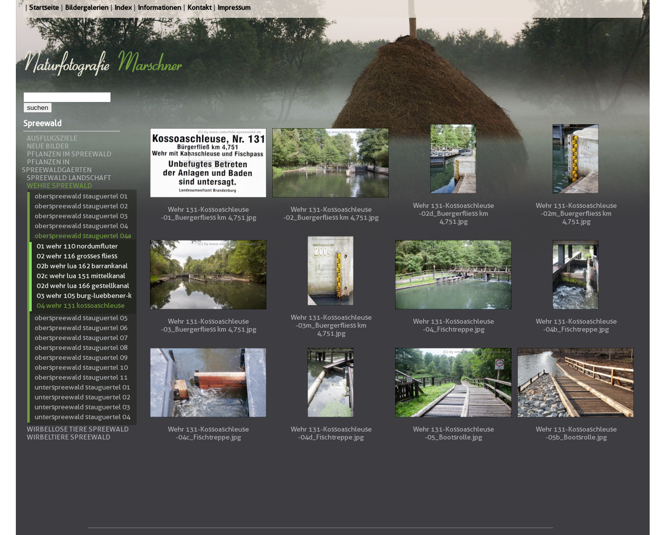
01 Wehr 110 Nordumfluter (77, 246)
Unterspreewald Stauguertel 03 (82, 407)
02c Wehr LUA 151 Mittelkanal (81, 276)
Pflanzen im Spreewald (69, 154)
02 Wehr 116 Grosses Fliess (77, 256)
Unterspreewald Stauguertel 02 (82, 397)
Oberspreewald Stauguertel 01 (81, 196)
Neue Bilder (48, 146)
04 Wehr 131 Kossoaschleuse (81, 305)
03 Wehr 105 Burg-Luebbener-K (84, 295)
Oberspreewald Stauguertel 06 (81, 328)
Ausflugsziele (52, 138)
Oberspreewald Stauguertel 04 (81, 226)
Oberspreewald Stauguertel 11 (81, 377)
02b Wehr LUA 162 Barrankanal (82, 266)
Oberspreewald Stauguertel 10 (81, 367)
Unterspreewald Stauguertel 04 (82, 417)
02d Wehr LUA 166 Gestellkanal (83, 286)
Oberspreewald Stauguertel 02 (81, 206)
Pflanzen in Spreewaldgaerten (57, 166)
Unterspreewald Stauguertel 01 (82, 387)
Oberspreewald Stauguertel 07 (81, 337)
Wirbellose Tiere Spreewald (78, 429)
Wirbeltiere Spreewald (68, 437)
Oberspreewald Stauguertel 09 (81, 357)
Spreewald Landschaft (69, 178)
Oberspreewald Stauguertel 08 (81, 347)
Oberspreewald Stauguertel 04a (83, 236)
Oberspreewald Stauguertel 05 (81, 318)
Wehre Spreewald (59, 186)
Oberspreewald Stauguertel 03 (81, 216)
